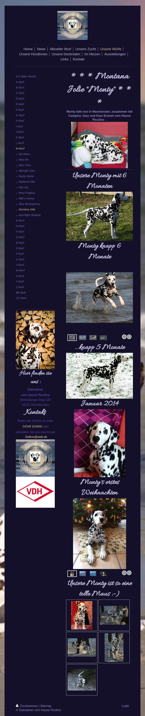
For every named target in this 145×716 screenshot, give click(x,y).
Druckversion (27, 706)
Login (125, 706)
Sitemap (45, 706)
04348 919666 (32, 426)
